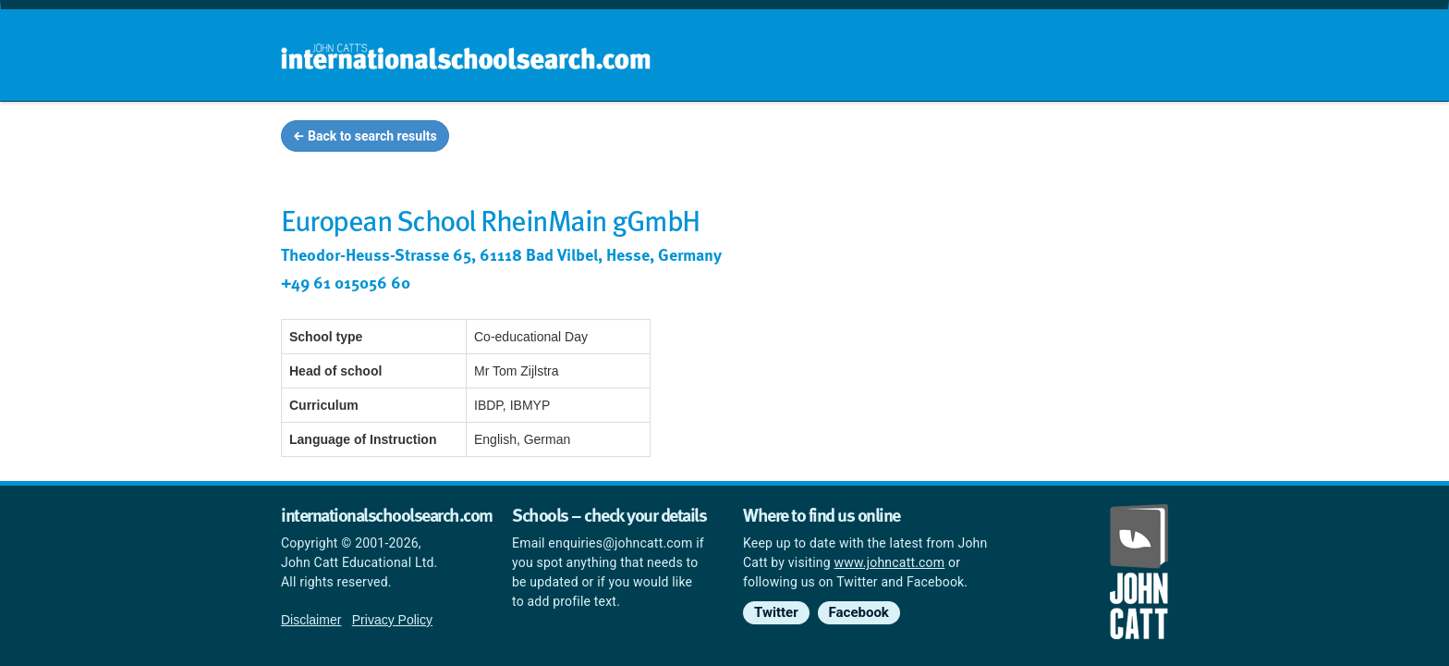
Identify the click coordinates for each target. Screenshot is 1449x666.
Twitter (776, 612)
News (1132, 139)
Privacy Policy (392, 619)
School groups (788, 139)
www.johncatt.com (889, 562)
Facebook (859, 612)
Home (684, 139)
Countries (1046, 139)
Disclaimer (311, 619)
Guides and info (925, 139)
